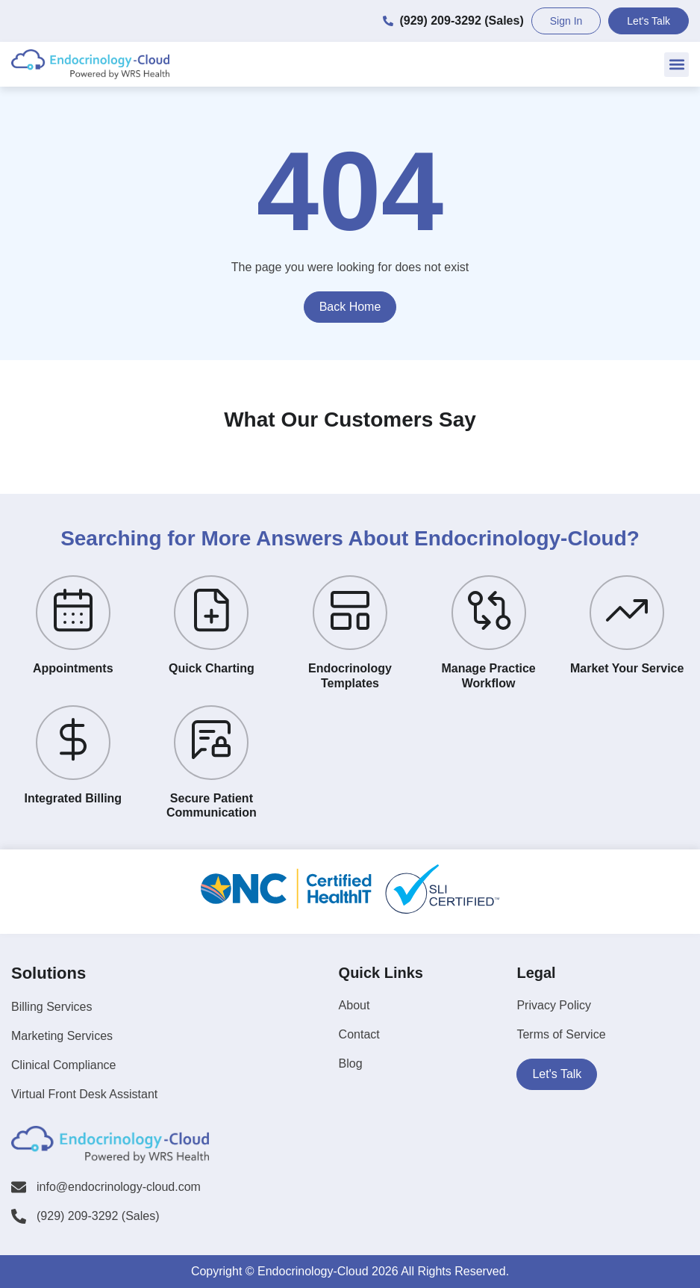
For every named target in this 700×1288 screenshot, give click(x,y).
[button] (676, 64)
